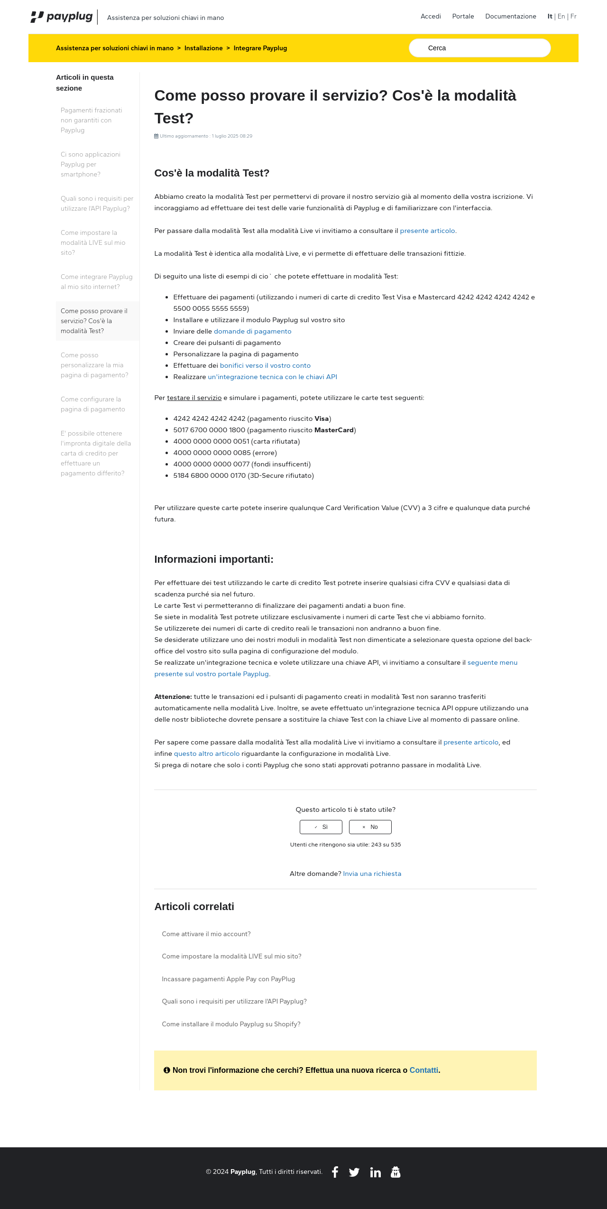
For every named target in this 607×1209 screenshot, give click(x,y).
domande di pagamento (253, 331)
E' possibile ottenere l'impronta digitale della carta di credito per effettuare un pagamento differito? (96, 453)
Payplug (243, 1171)
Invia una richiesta (372, 873)
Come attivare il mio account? (206, 934)
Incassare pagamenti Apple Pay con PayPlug (228, 979)
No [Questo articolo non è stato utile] (373, 827)
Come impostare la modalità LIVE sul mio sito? (93, 243)
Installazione (203, 48)
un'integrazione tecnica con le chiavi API (272, 376)
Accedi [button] (431, 16)
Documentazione (510, 16)
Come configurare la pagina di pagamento (93, 404)
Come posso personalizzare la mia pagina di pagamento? (95, 365)
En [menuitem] (561, 16)
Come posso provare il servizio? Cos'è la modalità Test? (94, 321)
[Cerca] (480, 47)
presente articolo (427, 230)
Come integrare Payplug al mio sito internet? (97, 282)
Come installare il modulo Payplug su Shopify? (231, 1024)
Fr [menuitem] (573, 16)
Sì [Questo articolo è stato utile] (325, 827)
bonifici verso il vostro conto (266, 365)
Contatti (424, 1070)
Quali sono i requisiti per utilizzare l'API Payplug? (97, 204)
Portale (463, 16)
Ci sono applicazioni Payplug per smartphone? (90, 164)
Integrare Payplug (260, 48)
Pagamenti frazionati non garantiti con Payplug (91, 120)
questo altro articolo (207, 753)
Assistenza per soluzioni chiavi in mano (115, 48)
